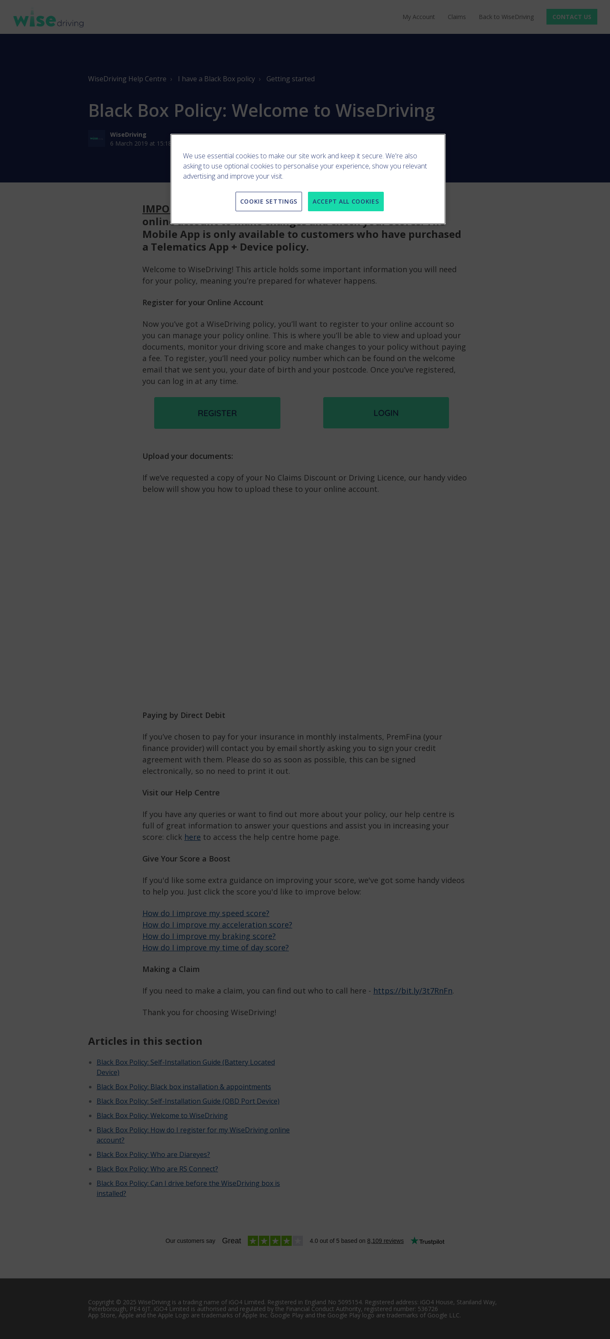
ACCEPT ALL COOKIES (346, 201)
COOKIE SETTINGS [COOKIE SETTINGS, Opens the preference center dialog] (269, 201)
